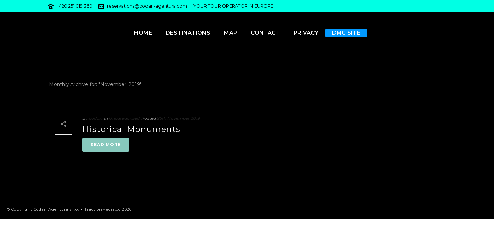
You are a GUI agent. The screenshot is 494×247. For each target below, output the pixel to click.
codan (95, 118)
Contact (265, 33)
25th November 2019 (178, 118)
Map (230, 33)
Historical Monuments (131, 129)
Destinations (188, 33)
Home (143, 33)
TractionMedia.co (102, 209)
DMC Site (346, 33)
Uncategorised (124, 118)
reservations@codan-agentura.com (147, 6)
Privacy (306, 33)
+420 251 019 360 (74, 6)
